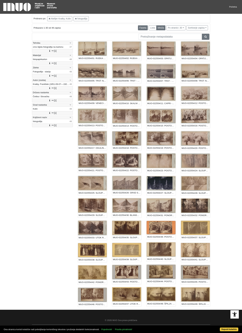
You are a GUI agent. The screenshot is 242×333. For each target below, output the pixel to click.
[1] (52, 51)
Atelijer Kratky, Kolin (60, 18)
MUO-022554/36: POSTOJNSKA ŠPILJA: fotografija (161, 237)
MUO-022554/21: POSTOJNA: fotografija (93, 170)
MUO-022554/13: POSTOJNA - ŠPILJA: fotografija (93, 125)
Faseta (142, 27)
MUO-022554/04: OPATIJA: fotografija (196, 58)
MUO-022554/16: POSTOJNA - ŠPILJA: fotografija (196, 125)
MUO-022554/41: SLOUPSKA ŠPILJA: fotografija (196, 259)
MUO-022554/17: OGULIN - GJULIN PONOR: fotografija (93, 148)
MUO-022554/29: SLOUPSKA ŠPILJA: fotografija (93, 215)
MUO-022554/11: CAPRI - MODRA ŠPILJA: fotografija (161, 103)
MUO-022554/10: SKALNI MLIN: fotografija (127, 103)
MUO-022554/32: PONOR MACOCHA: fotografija (196, 215)
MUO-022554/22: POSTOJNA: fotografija (127, 170)
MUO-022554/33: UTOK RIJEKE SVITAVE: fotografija (93, 237)
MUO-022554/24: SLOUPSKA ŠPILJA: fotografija (196, 170)
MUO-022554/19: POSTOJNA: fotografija (161, 148)
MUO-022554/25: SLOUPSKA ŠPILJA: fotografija (93, 193)
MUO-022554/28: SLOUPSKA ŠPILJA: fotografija (196, 193)
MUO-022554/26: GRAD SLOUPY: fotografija (127, 193)
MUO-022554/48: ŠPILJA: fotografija (161, 304)
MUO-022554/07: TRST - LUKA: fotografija (161, 81)
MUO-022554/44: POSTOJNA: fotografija (161, 281)
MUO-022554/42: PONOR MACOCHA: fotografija (93, 282)
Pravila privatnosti (123, 329)
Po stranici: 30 (175, 27)
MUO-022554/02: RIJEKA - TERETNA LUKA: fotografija (127, 58)
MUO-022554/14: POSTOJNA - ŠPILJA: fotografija (127, 126)
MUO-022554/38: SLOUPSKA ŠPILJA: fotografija (93, 260)
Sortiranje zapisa (196, 27)
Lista (152, 27)
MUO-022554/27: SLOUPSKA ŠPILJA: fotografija (161, 193)
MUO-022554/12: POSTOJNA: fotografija (196, 103)
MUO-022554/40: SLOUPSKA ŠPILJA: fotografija (161, 259)
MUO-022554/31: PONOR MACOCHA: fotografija (161, 215)
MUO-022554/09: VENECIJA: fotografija (93, 103)
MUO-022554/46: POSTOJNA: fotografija (93, 304)
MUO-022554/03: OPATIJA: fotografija (161, 58)
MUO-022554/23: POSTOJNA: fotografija (161, 170)
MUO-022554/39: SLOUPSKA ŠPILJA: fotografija (127, 259)
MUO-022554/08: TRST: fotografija (196, 81)
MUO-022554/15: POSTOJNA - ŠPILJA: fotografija (161, 125)
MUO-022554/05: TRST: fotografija (93, 81)
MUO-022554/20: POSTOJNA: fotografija (196, 148)
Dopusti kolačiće (229, 329)
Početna (233, 7)
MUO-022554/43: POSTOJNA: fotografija (127, 282)
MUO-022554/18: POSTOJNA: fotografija (127, 148)
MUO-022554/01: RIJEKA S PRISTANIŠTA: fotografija (93, 58)
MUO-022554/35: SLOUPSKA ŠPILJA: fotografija (127, 237)
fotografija (81, 18)
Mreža (161, 27)
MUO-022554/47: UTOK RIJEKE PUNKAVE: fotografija (127, 304)
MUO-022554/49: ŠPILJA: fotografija (196, 304)
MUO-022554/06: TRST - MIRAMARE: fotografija (127, 81)
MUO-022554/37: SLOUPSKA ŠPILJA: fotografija (196, 237)
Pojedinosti (106, 329)
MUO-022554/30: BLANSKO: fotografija (127, 215)
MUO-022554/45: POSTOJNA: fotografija (196, 282)
